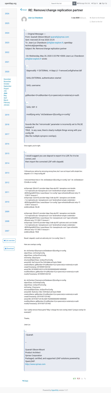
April (5, 98)
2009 (7, 211)
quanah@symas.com (60, 37)
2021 (7, 62)
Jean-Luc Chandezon (35, 18)
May (5, 95)
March (6, 100)
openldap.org (10, 3)
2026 (7, 13)
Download (9, 248)
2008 (7, 221)
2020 (7, 72)
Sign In (94, 3)
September (7, 86)
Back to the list (96, 22)
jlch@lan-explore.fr (55, 43)
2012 (7, 182)
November (7, 81)
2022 (7, 52)
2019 (7, 115)
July (5, 91)
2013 (7, 173)
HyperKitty (55, 390)
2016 (7, 144)
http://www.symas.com (35, 364)
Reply (25, 381)
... (25, 30)
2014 (7, 163)
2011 (7, 192)
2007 (7, 231)
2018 (7, 124)
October (6, 84)
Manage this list (83, 3)
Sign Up (103, 3)
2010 (7, 202)
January (6, 105)
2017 (7, 134)
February (7, 102)
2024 (7, 33)
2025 (7, 23)
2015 (7, 153)
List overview (9, 240)
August (6, 88)
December (7, 79)
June (5, 93)
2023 (7, 42)
